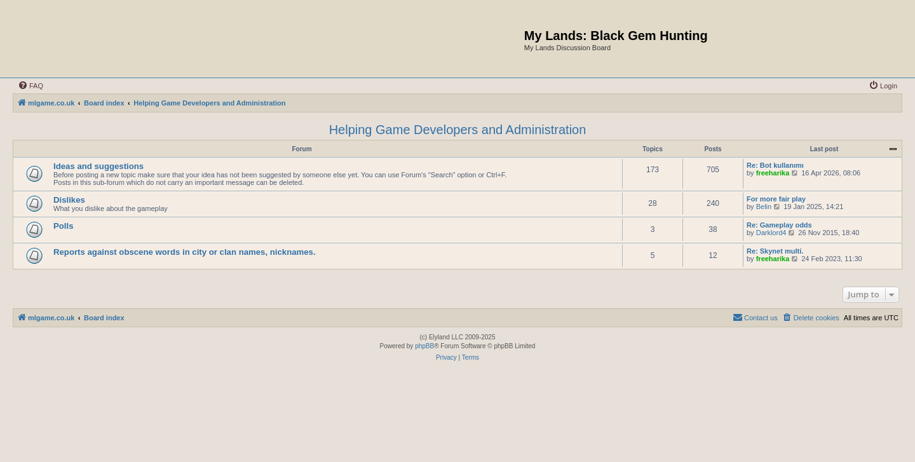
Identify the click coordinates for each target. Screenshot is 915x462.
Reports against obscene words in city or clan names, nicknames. (184, 252)
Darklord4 (771, 232)
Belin (763, 206)
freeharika (773, 173)
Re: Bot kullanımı (775, 165)
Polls (63, 226)
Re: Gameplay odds (779, 225)
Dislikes (69, 200)
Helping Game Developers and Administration (457, 130)
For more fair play (776, 199)
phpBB (424, 346)
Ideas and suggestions (98, 166)
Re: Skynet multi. (775, 251)
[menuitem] (30, 85)
